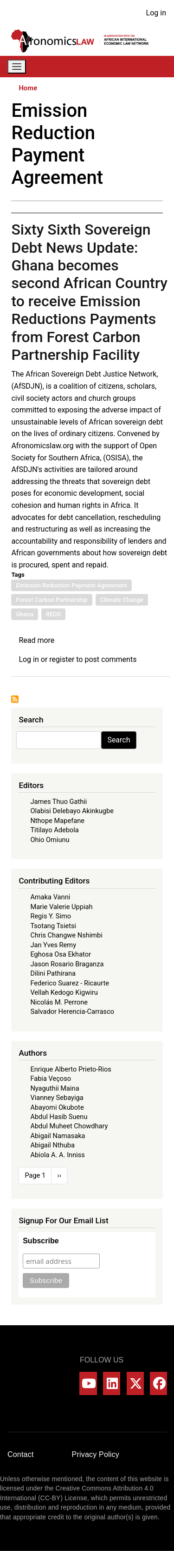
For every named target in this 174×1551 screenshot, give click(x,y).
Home (28, 88)
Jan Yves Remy (53, 945)
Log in (156, 12)
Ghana (24, 614)
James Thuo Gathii (58, 801)
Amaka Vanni (50, 897)
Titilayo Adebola (54, 830)
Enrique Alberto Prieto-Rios (70, 1069)
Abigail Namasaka (57, 1136)
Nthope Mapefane (57, 820)
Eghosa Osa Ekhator (60, 954)
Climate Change (121, 599)
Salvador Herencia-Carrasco (72, 1011)
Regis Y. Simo (50, 916)
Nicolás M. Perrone (59, 1002)
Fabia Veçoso (50, 1078)
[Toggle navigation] (16, 67)
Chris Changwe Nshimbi (66, 935)
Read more (36, 640)
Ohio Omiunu (49, 840)
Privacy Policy (95, 1454)
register (61, 659)
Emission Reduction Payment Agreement (71, 585)
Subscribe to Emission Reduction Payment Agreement (15, 699)
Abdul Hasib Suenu (58, 1117)
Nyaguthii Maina (54, 1088)
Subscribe (40, 1241)
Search (118, 739)
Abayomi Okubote (57, 1107)
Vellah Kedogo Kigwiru (63, 992)
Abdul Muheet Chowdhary (69, 1126)
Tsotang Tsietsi (53, 926)
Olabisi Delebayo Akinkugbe (72, 811)
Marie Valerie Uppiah (61, 907)
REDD (53, 614)
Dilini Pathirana (53, 973)
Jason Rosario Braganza (66, 964)
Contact (20, 1454)
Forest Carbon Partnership (52, 599)
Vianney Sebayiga (56, 1097)
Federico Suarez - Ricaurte (69, 983)
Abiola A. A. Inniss (57, 1155)
